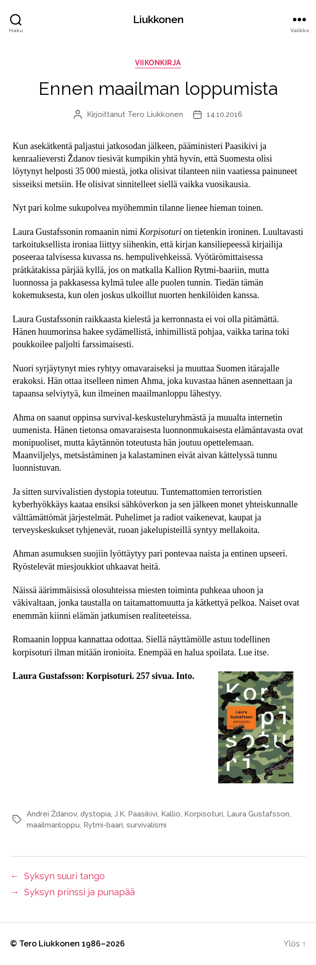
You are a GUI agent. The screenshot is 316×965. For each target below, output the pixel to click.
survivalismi (146, 825)
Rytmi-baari (103, 825)
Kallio (171, 813)
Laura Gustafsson (258, 813)
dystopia (95, 813)
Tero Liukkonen (155, 114)
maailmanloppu (53, 825)
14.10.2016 (224, 114)
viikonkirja (158, 63)
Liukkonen (158, 19)
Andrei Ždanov (52, 813)
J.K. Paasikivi (135, 813)
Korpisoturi (203, 813)
